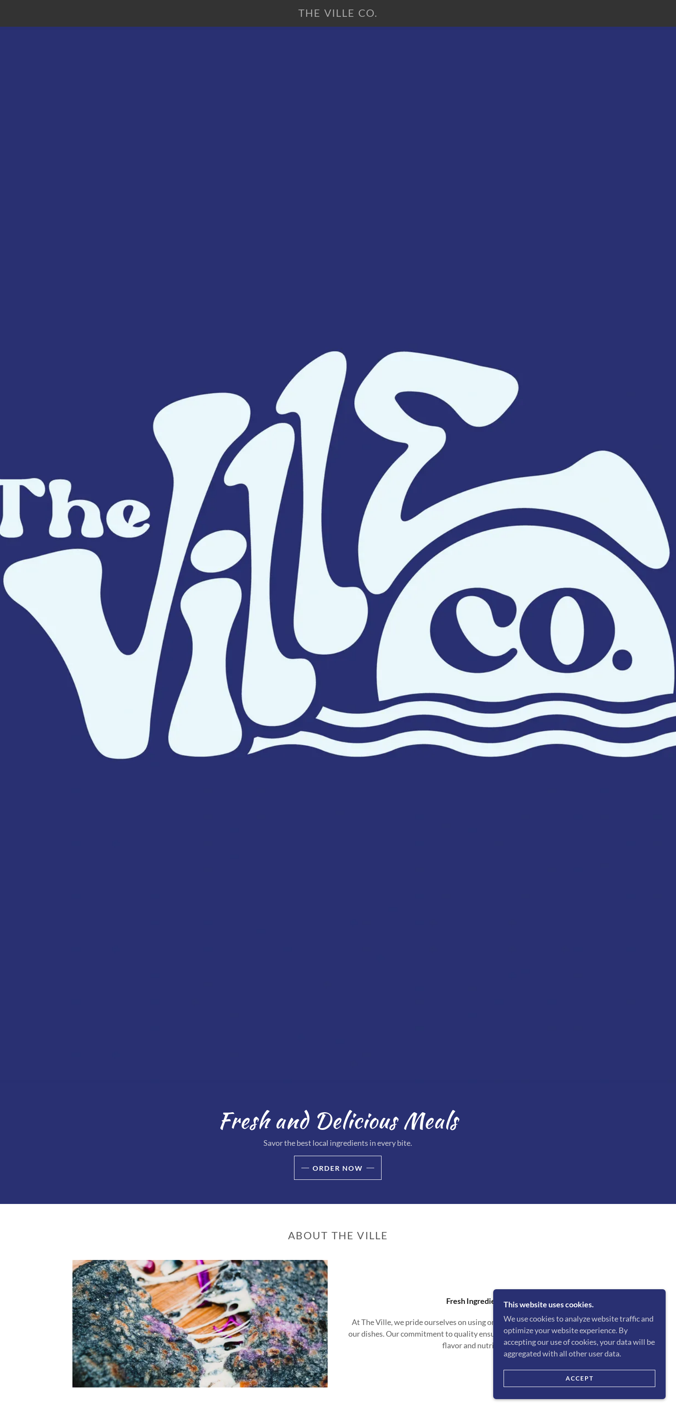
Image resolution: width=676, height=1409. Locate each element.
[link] (338, 14)
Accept (580, 1378)
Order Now (338, 1168)
